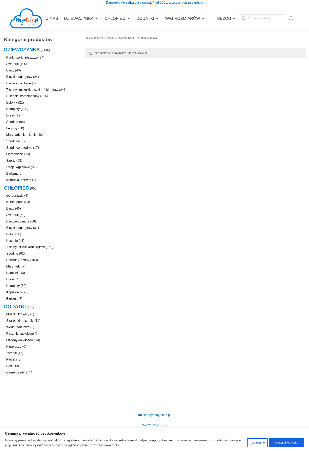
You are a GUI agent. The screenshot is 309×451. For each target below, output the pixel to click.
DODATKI (15, 306)
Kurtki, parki (14, 202)
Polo (9, 234)
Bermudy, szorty (17, 260)
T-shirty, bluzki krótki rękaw (25, 247)
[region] (154, 439)
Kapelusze (13, 346)
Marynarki (13, 266)
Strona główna (94, 37)
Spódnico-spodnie (19, 147)
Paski (10, 366)
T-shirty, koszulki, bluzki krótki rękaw (32, 89)
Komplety (13, 109)
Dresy (10, 115)
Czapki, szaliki (16, 372)
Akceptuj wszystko (286, 442)
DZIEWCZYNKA (22, 49)
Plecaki (11, 359)
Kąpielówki (14, 292)
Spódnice (13, 141)
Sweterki (12, 64)
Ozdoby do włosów (19, 340)
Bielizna (12, 173)
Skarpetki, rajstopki (20, 320)
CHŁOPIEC (16, 188)
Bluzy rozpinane (17, 221)
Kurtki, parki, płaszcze (22, 57)
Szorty (10, 160)
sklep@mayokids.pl (154, 415)
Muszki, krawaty (17, 314)
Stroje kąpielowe (18, 167)
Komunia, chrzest (18, 180)
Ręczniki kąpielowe (20, 333)
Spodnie (12, 122)
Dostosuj (255, 442)
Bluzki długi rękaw (19, 77)
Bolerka (11, 102)
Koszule (12, 240)
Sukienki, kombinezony (22, 96)
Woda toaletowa (17, 327)
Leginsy (11, 128)
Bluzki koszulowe (18, 83)
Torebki (11, 353)
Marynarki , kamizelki (21, 134)
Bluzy (10, 70)
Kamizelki (13, 273)
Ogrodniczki (14, 154)
